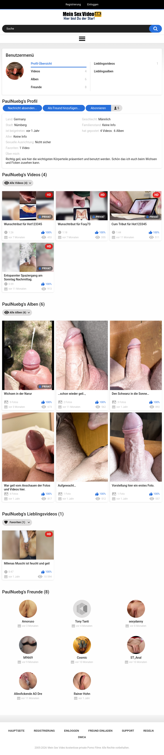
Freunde (58, 87)
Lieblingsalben (103, 71)
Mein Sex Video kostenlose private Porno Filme (74, 747)
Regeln (149, 730)
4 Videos (106, 131)
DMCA (82, 737)
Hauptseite (16, 730)
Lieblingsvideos (126, 64)
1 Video (24, 148)
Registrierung (73, 4)
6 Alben (119, 131)
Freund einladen (100, 730)
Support (128, 730)
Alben (58, 79)
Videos (58, 71)
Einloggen (92, 4)
